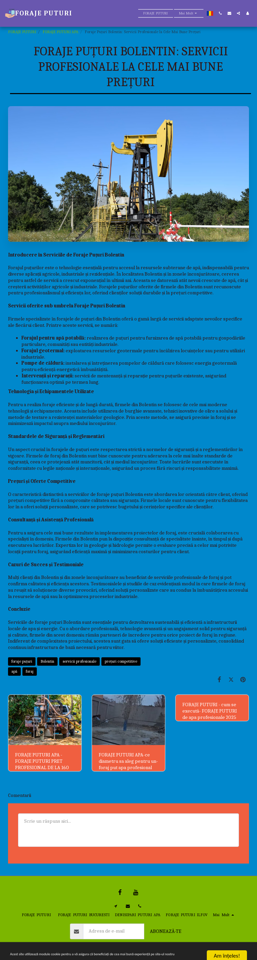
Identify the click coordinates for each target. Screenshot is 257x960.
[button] (220, 13)
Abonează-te (165, 931)
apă (14, 671)
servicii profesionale (79, 661)
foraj (29, 671)
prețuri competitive (121, 661)
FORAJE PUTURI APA (60, 31)
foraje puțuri (21, 661)
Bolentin (47, 661)
